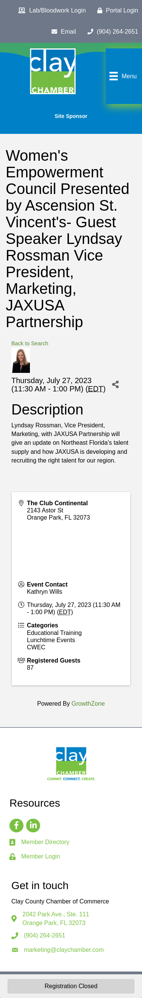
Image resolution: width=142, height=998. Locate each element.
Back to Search (29, 343)
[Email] (62, 32)
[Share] (115, 384)
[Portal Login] (116, 10)
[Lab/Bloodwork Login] (50, 10)
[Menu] (122, 76)
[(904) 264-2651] (111, 32)
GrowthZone (88, 703)
